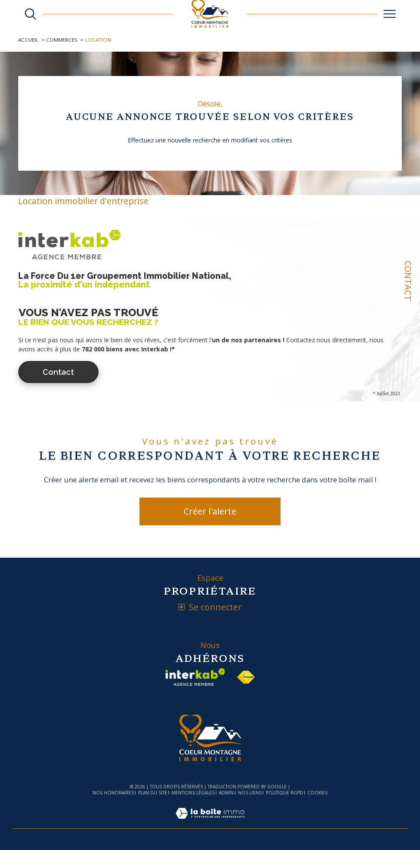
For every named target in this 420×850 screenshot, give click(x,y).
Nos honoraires (113, 793)
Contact (408, 281)
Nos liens (249, 793)
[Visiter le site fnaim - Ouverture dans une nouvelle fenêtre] (246, 677)
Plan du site (152, 793)
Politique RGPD (284, 793)
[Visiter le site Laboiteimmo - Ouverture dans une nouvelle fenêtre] (210, 822)
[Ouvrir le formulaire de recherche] (30, 14)
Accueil (28, 39)
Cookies (317, 793)
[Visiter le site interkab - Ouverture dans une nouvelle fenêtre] (195, 677)
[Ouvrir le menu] (389, 14)
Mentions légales (193, 793)
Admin (226, 793)
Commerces (61, 39)
